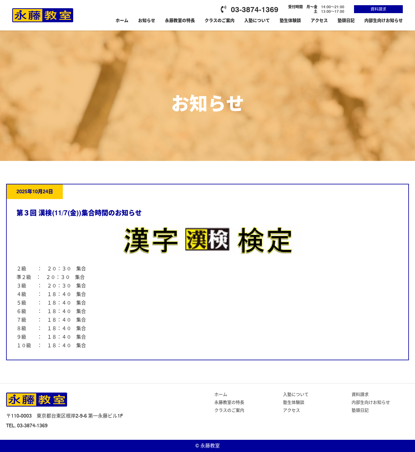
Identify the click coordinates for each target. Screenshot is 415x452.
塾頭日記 (346, 20)
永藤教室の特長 (180, 20)
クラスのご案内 (219, 20)
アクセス (319, 20)
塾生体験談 (290, 20)
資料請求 (378, 8)
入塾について (257, 20)
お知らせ (146, 20)
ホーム (122, 20)
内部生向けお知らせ (383, 20)
